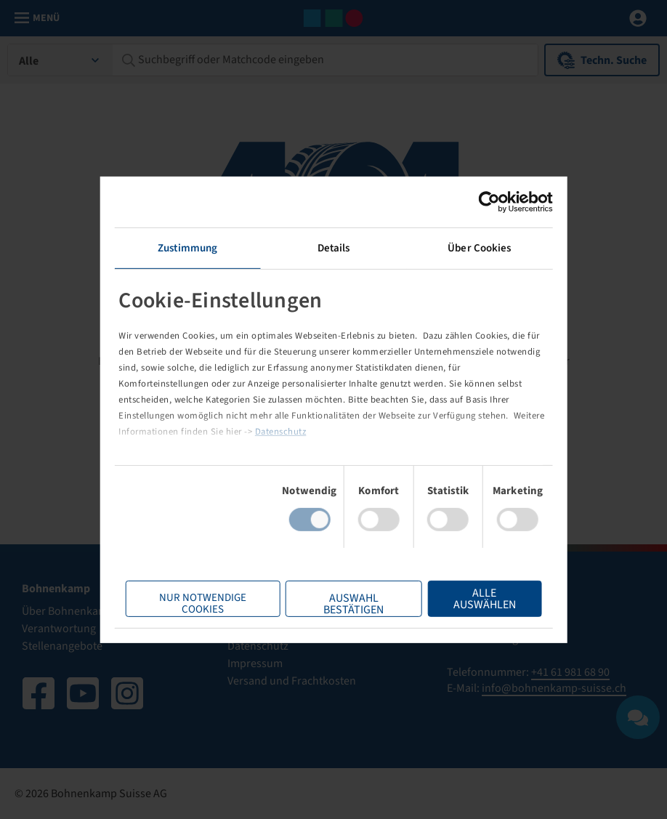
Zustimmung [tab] (187, 247)
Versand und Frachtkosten (291, 681)
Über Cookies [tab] (479, 247)
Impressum (255, 663)
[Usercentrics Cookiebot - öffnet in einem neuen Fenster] (488, 201)
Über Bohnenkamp (68, 611)
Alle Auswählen (484, 599)
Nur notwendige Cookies (202, 603)
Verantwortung (59, 629)
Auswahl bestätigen (353, 603)
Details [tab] (334, 247)
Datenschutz (281, 431)
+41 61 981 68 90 (570, 672)
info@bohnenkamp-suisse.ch (554, 688)
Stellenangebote (62, 646)
